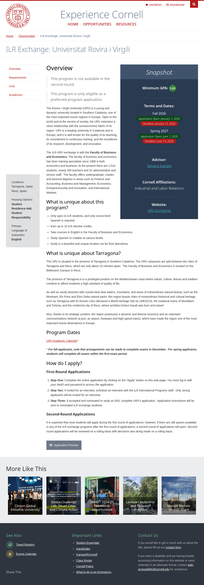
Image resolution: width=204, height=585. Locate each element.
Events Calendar (26, 554)
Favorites (155, 5)
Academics (16, 95)
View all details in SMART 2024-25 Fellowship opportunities (102, 496)
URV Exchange (159, 210)
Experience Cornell (101, 14)
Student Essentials (87, 542)
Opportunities (97, 24)
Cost (12, 86)
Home (73, 24)
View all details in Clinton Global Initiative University (25, 496)
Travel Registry (25, 544)
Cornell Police (84, 566)
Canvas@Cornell (86, 554)
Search (194, 4)
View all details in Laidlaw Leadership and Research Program (140, 496)
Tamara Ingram (159, 165)
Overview (15, 68)
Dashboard (177, 5)
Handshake (83, 548)
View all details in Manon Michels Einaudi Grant (179, 496)
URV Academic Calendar (61, 340)
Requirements (17, 77)
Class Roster (84, 560)
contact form (173, 547)
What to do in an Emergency (93, 572)
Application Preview (66, 445)
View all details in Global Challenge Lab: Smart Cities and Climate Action (63, 496)
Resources (126, 24)
